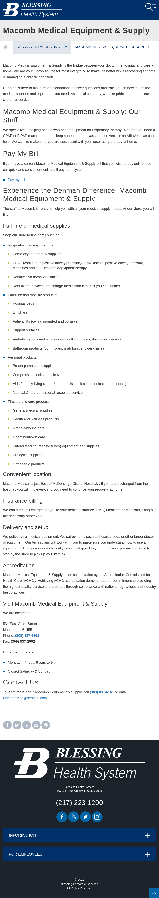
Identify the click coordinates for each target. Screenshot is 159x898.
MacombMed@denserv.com (25, 698)
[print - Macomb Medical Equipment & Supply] (45, 725)
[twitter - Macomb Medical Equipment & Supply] (17, 725)
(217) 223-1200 (79, 802)
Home (5, 47)
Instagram (97, 816)
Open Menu (150, 7)
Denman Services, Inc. (39, 47)
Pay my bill (16, 180)
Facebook (61, 816)
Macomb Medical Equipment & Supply (112, 47)
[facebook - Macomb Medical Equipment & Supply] (7, 725)
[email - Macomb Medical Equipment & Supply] (36, 725)
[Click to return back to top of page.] (154, 893)
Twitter (85, 816)
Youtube (73, 816)
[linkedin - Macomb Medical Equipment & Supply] (26, 725)
